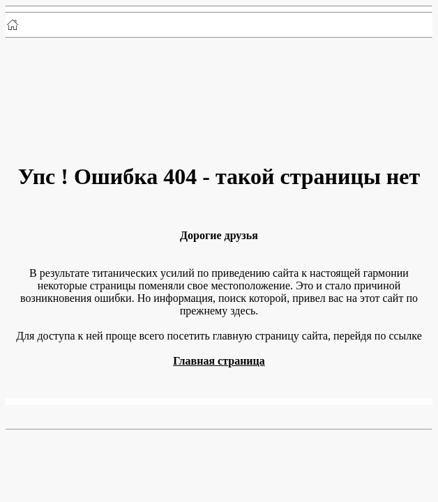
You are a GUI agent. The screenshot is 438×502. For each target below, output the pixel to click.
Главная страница (219, 361)
